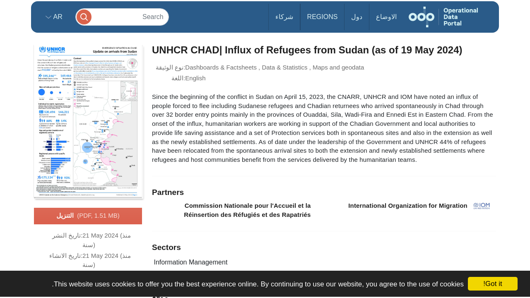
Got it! (492, 284)
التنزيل (87, 216)
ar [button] (57, 16)
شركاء (284, 16)
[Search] (122, 16)
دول (356, 16)
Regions (322, 16)
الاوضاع (386, 16)
